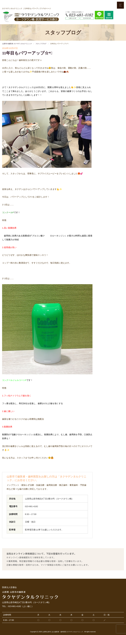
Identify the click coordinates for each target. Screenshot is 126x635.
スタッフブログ (41, 43)
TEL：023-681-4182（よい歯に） (18, 606)
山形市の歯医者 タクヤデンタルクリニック (17, 43)
